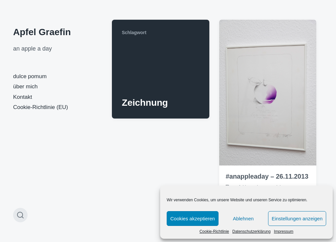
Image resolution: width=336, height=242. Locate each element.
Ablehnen (243, 218)
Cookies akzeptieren (192, 218)
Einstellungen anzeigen (297, 218)
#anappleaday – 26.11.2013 (267, 176)
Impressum (283, 231)
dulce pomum (30, 76)
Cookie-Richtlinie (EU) (40, 107)
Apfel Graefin (42, 32)
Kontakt (22, 97)
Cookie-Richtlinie (214, 231)
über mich (25, 86)
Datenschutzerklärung (251, 231)
